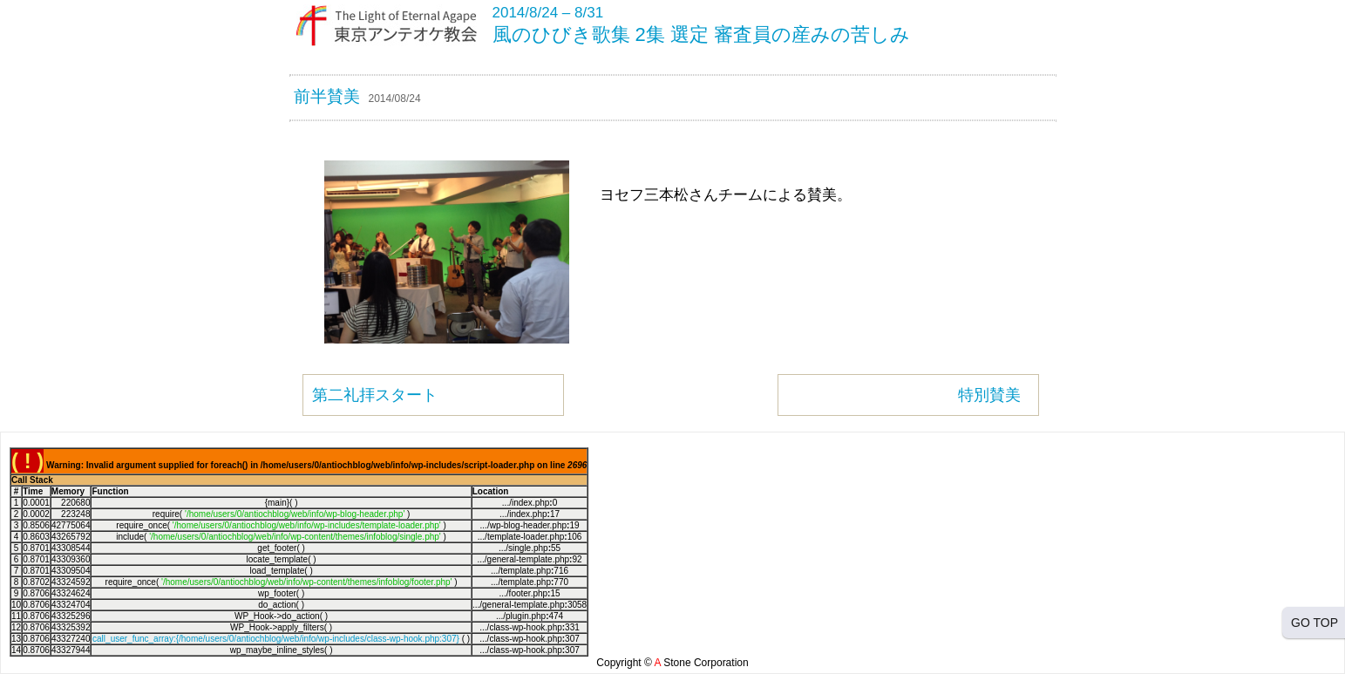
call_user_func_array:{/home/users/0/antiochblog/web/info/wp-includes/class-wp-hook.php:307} (275, 638)
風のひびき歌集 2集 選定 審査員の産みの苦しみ (701, 34)
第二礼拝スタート (375, 395)
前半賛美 (327, 96)
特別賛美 (989, 395)
